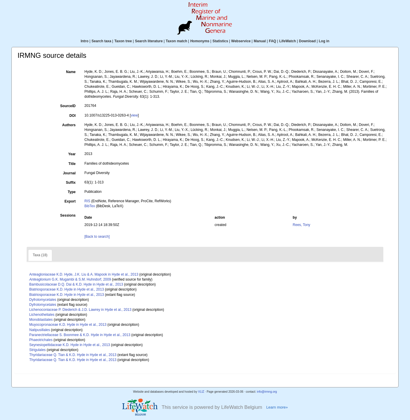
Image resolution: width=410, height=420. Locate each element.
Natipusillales (39, 330)
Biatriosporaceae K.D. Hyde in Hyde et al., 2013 (66, 289)
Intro (85, 41)
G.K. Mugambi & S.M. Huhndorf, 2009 (70, 279)
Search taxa (101, 41)
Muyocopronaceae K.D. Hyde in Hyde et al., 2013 (67, 325)
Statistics (220, 41)
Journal (69, 173)
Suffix (71, 183)
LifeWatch (287, 41)
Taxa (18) (40, 255)
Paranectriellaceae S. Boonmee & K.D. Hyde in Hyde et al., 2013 (79, 335)
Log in (324, 41)
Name (71, 72)
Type (72, 192)
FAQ (272, 41)
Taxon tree (123, 41)
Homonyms (199, 41)
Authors (69, 125)
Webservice (241, 41)
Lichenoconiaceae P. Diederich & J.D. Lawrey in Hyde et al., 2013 (80, 310)
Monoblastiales (41, 320)
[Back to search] (97, 237)
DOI (72, 116)
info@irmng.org (267, 391)
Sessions (68, 215)
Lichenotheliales (42, 315)
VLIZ (201, 391)
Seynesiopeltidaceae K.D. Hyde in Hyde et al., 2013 (69, 345)
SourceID (68, 106)
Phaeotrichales (40, 340)
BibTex (89, 206)
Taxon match (176, 41)
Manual (260, 41)
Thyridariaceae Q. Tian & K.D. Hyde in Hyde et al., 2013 (72, 355)
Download (307, 41)
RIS (87, 201)
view (134, 115)
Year (72, 154)
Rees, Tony (301, 225)
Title (72, 164)
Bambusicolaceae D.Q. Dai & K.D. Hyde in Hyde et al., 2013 (76, 284)
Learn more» (277, 407)
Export (70, 201)
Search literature (149, 41)
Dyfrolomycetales (42, 300)
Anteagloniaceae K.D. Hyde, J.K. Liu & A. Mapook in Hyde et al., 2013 (83, 274)
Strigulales (37, 350)
